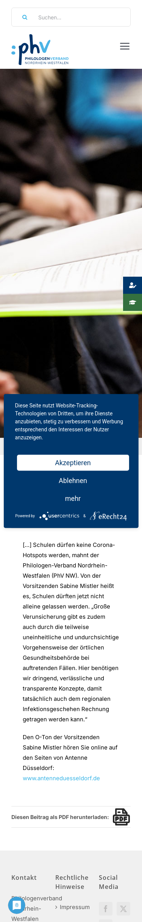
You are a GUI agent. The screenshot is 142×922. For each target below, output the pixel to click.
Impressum (71, 907)
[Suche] (22, 17)
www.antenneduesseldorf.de (61, 778)
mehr (73, 498)
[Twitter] (123, 909)
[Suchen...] (71, 17)
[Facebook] (105, 909)
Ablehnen (73, 481)
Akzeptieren (73, 463)
